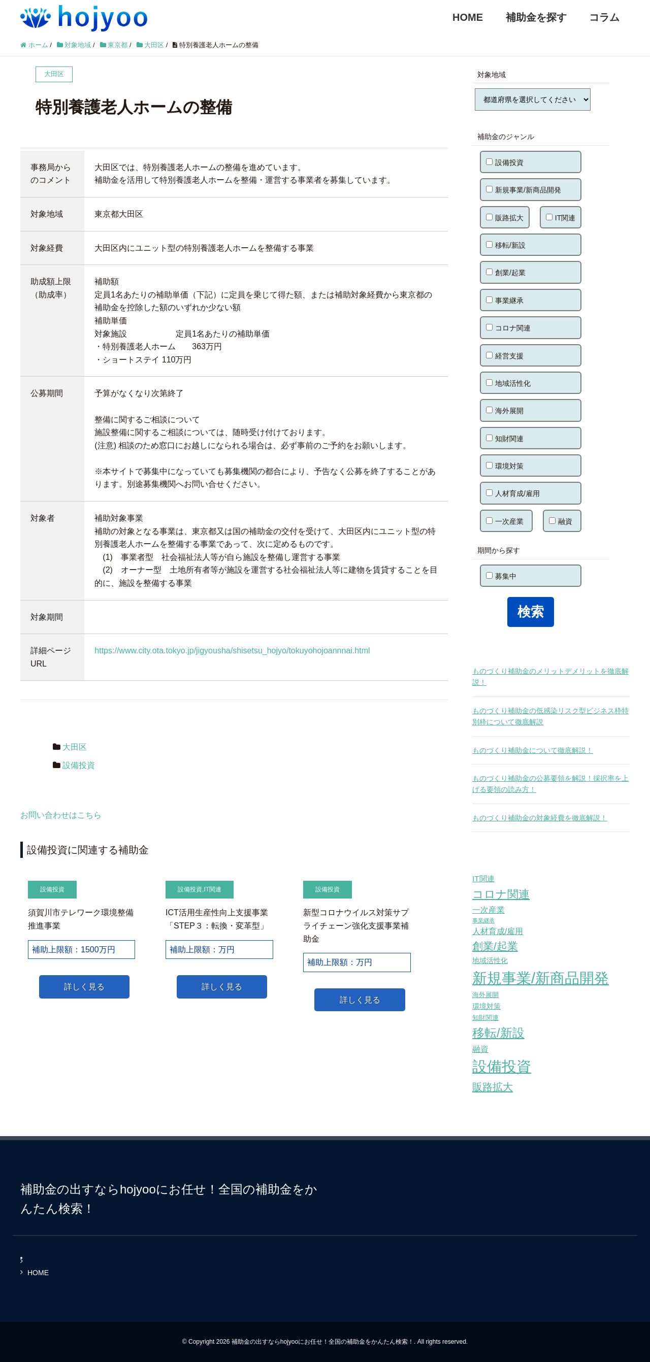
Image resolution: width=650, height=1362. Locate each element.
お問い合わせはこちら (61, 815)
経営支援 (505, 356)
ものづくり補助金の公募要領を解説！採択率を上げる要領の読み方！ (550, 783)
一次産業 (505, 521)
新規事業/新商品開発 (523, 190)
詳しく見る (84, 986)
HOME (467, 17)
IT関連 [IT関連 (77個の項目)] (483, 878)
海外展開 (505, 411)
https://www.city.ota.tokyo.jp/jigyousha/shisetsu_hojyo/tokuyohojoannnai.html (232, 650)
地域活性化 (508, 383)
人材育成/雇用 (513, 493)
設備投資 (78, 765)
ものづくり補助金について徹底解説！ (532, 750)
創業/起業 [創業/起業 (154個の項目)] (495, 946)
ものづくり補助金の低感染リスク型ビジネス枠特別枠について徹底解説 (550, 716)
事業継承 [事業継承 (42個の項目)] (483, 920)
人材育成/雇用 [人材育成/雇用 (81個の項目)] (497, 931)
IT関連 (212, 889)
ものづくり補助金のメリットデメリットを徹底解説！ (550, 676)
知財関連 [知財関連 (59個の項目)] (485, 1017)
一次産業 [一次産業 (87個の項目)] (488, 909)
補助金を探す (536, 17)
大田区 (74, 747)
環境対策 (505, 466)
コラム (604, 17)
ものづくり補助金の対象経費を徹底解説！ (539, 818)
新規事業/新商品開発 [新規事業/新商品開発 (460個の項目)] (540, 978)
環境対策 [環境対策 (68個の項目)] (486, 1006)
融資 (560, 521)
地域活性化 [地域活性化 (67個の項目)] (490, 960)
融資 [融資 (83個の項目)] (480, 1049)
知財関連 (505, 439)
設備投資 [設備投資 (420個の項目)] (501, 1066)
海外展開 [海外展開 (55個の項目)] (485, 995)
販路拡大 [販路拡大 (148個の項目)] (492, 1086)
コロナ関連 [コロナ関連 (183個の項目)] (501, 894)
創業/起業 (506, 273)
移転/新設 (506, 245)
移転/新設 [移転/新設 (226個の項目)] (498, 1033)
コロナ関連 (508, 328)
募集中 (501, 576)
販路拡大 (505, 218)
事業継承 (505, 300)
